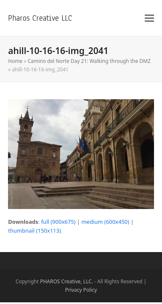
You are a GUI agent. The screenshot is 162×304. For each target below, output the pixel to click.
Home (15, 61)
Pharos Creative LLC (40, 18)
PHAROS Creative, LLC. (66, 281)
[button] (149, 18)
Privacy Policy (81, 289)
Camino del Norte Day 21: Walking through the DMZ (89, 61)
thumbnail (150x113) (34, 230)
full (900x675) (58, 221)
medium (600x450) (105, 221)
